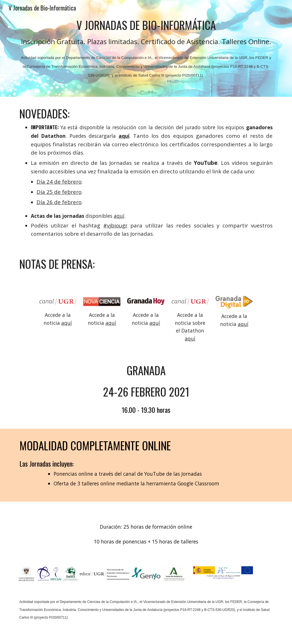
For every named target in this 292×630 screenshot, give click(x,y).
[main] (146, 48)
